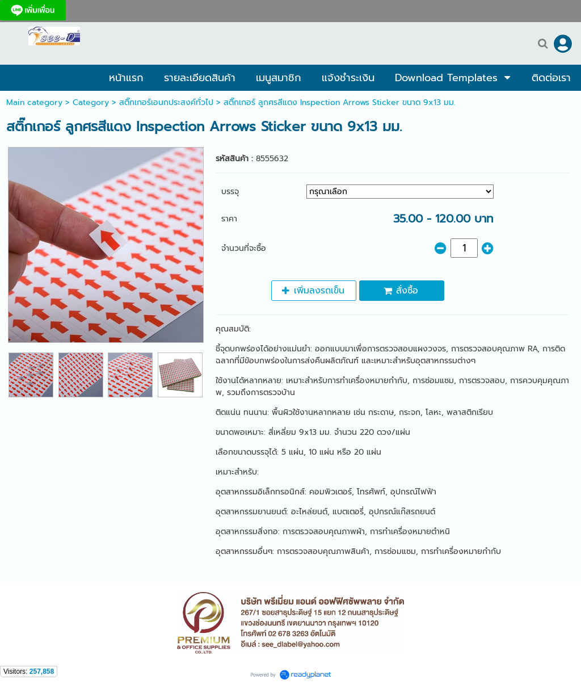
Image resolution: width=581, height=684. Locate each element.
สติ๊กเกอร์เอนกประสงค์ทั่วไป (166, 102)
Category (91, 102)
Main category (34, 102)
